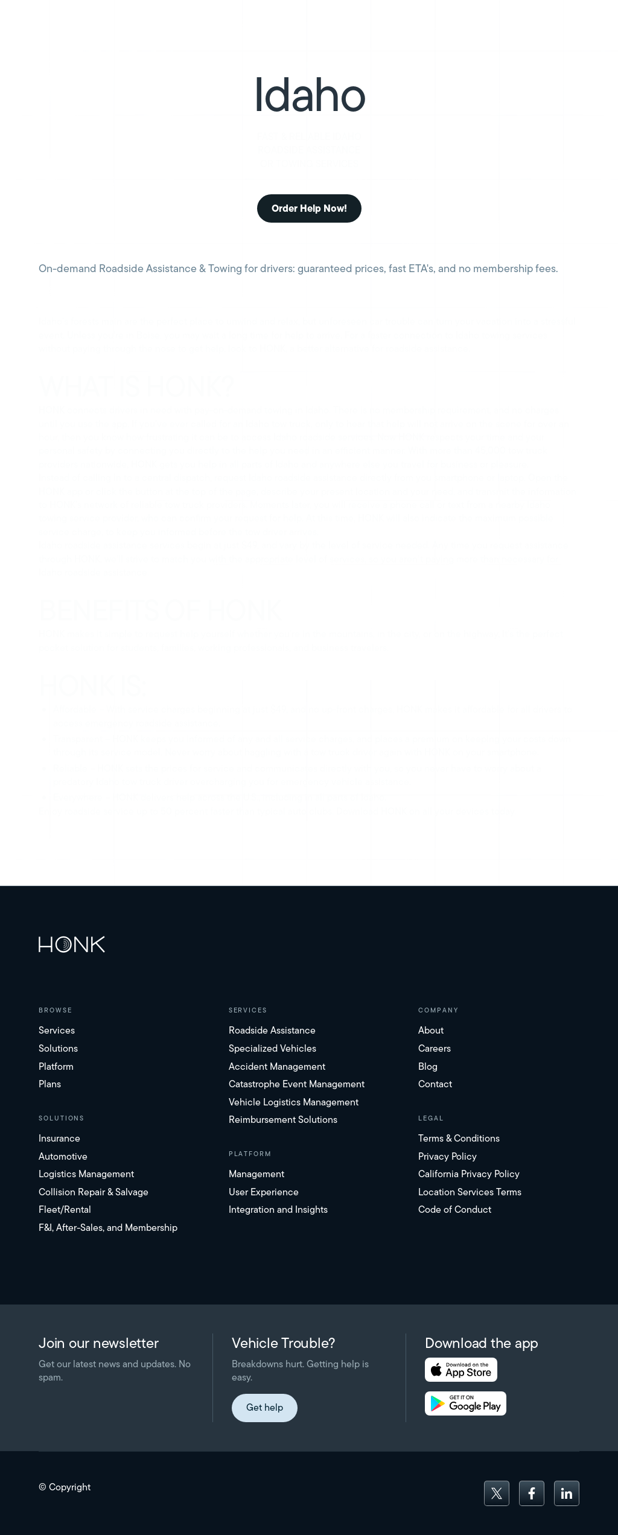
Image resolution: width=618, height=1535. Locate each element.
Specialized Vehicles (272, 1048)
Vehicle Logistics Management (293, 1102)
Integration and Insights (278, 1209)
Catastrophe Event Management (297, 1084)
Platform (56, 1066)
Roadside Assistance (272, 1030)
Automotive (63, 1156)
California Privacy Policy (469, 1174)
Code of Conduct (454, 1209)
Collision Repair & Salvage (93, 1192)
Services (57, 1030)
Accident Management (277, 1066)
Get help (264, 1407)
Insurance (59, 1138)
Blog (428, 1066)
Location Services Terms (469, 1192)
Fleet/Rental (65, 1209)
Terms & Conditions (459, 1138)
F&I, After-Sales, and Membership (108, 1228)
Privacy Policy (447, 1156)
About (431, 1030)
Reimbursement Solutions (283, 1120)
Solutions (58, 1048)
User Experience (264, 1192)
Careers (434, 1048)
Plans (50, 1084)
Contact (435, 1084)
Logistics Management (86, 1174)
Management (256, 1174)
